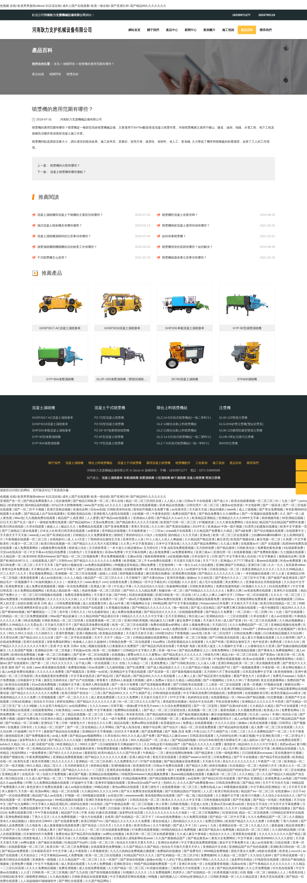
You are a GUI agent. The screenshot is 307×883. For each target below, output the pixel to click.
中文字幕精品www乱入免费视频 (62, 855)
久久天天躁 (190, 535)
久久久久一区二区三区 (286, 594)
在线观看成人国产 (44, 560)
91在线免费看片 (280, 586)
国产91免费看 (136, 667)
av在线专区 (180, 509)
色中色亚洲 (260, 641)
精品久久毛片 (65, 688)
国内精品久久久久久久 (188, 821)
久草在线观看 (35, 526)
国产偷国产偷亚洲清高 (283, 577)
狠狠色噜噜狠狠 (155, 556)
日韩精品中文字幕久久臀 (140, 650)
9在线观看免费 (294, 548)
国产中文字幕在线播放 (183, 603)
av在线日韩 (116, 795)
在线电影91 (58, 539)
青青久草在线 (140, 526)
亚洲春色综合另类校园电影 (264, 582)
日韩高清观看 (179, 748)
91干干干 (35, 731)
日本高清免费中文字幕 (257, 671)
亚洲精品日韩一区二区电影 (53, 650)
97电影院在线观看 (267, 859)
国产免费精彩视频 (266, 552)
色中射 (64, 612)
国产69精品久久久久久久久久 (205, 590)
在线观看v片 (23, 629)
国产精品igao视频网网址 (86, 735)
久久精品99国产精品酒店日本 (100, 616)
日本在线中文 (200, 556)
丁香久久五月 (41, 817)
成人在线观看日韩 (95, 603)
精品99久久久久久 (294, 607)
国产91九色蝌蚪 (19, 804)
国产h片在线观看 (287, 706)
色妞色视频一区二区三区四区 (102, 590)
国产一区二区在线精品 (82, 727)
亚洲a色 (205, 535)
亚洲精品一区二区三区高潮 (94, 761)
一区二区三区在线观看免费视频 (108, 829)
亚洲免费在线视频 (184, 573)
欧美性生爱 (22, 761)
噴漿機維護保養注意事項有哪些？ (184, 257)
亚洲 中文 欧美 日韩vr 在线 (68, 646)
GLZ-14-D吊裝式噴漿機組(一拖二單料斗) (184, 417)
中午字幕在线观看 (47, 812)
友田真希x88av (296, 565)
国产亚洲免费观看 (117, 526)
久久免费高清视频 (195, 817)
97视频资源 (207, 522)
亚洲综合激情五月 (238, 641)
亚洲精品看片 (11, 774)
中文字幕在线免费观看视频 (199, 842)
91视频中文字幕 (70, 684)
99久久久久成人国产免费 (138, 735)
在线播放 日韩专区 (20, 727)
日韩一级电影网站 (228, 752)
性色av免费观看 (291, 560)
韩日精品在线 (14, 778)
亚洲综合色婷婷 (169, 842)
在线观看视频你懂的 (107, 659)
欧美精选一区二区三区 (206, 748)
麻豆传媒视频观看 (281, 599)
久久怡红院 (205, 577)
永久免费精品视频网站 (29, 590)
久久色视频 (81, 838)
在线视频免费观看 (191, 612)
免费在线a (62, 834)
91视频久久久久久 (254, 586)
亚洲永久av (130, 808)
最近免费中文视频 (189, 620)
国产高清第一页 (159, 671)
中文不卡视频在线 (47, 863)
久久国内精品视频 (284, 829)
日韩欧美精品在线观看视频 (90, 876)
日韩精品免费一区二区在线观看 (130, 641)
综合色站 (252, 522)
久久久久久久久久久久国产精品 (280, 834)
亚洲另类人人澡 (133, 539)
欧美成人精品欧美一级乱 (63, 590)
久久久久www (99, 706)
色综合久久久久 (220, 834)
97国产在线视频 (151, 761)
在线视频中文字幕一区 (15, 748)
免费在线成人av (211, 787)
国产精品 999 (251, 782)
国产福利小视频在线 (69, 565)
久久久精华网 (286, 637)
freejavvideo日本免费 (215, 603)
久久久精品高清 (247, 876)
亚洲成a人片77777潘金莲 (237, 560)
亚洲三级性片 (151, 787)
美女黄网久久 (234, 582)
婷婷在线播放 (218, 765)
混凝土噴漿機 (195, 478)
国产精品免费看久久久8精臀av (219, 513)
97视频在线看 (273, 684)
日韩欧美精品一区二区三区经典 (63, 620)
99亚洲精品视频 (293, 518)
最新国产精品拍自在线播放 (62, 731)
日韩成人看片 (47, 829)
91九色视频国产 (285, 629)
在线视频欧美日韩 (257, 693)
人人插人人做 (173, 501)
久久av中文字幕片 (63, 569)
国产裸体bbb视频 (13, 612)
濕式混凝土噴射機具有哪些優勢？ (59, 225)
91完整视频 (275, 697)
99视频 (153, 876)
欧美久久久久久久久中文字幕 (182, 799)
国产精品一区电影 (265, 799)
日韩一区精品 (115, 714)
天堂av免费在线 (104, 522)
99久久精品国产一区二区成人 (150, 740)
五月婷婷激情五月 (76, 765)
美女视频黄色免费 (268, 663)
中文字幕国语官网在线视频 (128, 876)
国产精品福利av (80, 522)
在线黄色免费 (118, 582)
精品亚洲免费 (295, 825)
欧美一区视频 (253, 684)
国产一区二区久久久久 (74, 697)
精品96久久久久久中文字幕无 (258, 744)
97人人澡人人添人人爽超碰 (164, 539)
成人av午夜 (117, 603)
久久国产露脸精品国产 (170, 838)
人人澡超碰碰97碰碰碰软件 (38, 881)
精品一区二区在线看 (66, 791)
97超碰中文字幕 (82, 782)
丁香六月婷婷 (289, 821)
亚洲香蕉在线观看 (244, 834)
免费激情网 (235, 693)
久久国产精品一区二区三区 (126, 868)
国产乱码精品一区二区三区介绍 (178, 855)
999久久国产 (89, 744)
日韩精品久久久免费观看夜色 (93, 535)
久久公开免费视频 (258, 868)
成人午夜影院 (78, 851)
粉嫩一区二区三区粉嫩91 (55, 654)
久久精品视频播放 (291, 620)
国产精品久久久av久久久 (173, 518)
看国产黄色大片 (244, 676)
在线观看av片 (250, 543)
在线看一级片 (165, 770)
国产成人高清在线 (128, 727)
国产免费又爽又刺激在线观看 (237, 607)
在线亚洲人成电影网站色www (134, 838)
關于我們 (153, 30)
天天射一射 (25, 791)
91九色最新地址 (99, 612)
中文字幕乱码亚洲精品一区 (268, 787)
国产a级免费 (243, 530)
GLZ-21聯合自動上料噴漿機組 (177, 430)
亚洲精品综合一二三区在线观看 (227, 616)
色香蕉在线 (296, 872)
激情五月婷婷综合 (56, 680)
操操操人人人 (277, 872)
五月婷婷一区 (26, 829)
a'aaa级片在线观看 (179, 530)
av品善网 (194, 778)
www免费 (85, 659)
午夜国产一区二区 (270, 761)
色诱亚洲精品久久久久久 (258, 569)
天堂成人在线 (199, 804)
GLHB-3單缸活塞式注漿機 (236, 437)
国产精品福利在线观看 (234, 727)
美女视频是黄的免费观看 (52, 676)
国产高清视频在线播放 (275, 808)
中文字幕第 (245, 838)
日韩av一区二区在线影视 (252, 594)
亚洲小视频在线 (87, 633)
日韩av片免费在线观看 (168, 765)
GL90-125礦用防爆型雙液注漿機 (240, 430)
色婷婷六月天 (268, 765)
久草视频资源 (99, 851)
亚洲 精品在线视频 (172, 505)
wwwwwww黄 (134, 795)
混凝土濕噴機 (74, 463)
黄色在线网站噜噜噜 (180, 752)
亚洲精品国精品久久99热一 (250, 688)
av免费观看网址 (183, 552)
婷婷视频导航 (271, 518)
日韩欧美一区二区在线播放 (288, 770)
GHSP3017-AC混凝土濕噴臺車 (52, 417)
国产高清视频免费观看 (156, 684)
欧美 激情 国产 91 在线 (17, 667)
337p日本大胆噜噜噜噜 (67, 505)
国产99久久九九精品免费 (140, 590)
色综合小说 (290, 714)
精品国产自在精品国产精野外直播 (282, 522)
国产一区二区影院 (206, 706)
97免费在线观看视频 (227, 659)
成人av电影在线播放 (79, 787)
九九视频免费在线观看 (40, 518)
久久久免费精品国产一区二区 (249, 624)
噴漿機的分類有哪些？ (65, 165)
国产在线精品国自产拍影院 (183, 791)
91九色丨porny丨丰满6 (264, 714)
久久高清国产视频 (20, 650)
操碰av (191, 577)
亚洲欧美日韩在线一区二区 (288, 846)
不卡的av (82, 688)
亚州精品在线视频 (114, 530)
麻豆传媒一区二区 (269, 539)
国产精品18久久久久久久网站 (112, 629)
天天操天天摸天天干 (58, 624)
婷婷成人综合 (78, 548)
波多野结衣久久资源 (33, 740)
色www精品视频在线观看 (188, 774)
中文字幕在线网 (136, 552)
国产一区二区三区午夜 (196, 659)
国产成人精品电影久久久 (164, 667)
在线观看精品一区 (223, 697)
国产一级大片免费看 (125, 684)
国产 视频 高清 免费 (178, 731)
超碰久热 (203, 770)
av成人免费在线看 (175, 629)
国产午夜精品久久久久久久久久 (270, 863)
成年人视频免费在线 (196, 624)
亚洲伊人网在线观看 (96, 684)
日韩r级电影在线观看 (167, 693)
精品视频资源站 (101, 838)
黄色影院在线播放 (175, 701)
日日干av (299, 791)
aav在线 (197, 633)
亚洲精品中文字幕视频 (97, 731)
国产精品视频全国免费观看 (182, 761)
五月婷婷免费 (205, 548)
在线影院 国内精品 (168, 535)
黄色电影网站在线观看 (105, 778)
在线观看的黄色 (84, 748)
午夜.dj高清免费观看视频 (178, 548)
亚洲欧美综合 (123, 863)
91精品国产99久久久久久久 (147, 688)
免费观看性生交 (95, 740)
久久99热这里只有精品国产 (162, 744)
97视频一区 (73, 795)
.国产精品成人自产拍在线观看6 (44, 513)
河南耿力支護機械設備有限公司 (81, 119)
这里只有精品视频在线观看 (35, 688)
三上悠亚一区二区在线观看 (223, 684)
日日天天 (6, 522)
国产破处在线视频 (50, 842)
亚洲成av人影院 (144, 518)
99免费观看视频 (108, 748)
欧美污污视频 (251, 795)
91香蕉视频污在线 (225, 872)
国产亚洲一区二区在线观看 (91, 654)
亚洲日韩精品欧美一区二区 (236, 663)
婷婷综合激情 (79, 804)
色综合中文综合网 (201, 701)
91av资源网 (96, 667)
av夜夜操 (93, 530)
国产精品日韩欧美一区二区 (91, 501)
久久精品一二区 (138, 663)
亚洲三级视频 (113, 569)
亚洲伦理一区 (222, 552)
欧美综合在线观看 (17, 684)
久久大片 (231, 808)
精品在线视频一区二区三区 (86, 714)
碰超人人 (53, 526)
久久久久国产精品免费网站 (200, 543)
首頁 (57, 64)
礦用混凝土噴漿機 (158, 463)
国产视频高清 (75, 671)
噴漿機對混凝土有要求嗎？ (180, 214)
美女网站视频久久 (294, 667)
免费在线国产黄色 (184, 513)
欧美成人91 (272, 710)
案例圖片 (209, 30)
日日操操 (114, 808)
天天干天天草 (44, 565)
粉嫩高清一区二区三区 (222, 774)
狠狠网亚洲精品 (37, 876)
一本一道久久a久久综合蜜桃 (195, 565)
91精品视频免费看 (135, 778)
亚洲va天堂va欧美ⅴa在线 (228, 804)
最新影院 (90, 752)
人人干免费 (98, 808)
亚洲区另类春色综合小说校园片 (106, 799)
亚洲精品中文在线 (215, 846)
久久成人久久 (260, 825)
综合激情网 (63, 501)
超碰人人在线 (108, 573)
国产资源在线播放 (178, 526)
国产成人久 (221, 501)
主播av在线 (135, 556)
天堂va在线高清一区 (14, 552)
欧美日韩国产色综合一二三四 (81, 693)
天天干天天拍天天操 (276, 782)
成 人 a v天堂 (76, 539)
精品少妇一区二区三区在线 (240, 654)
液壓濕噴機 (146, 478)
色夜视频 (285, 799)
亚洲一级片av (167, 650)
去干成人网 (82, 663)
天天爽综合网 (40, 569)
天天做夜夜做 (137, 530)
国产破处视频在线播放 (194, 714)
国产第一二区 (40, 663)
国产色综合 (90, 825)
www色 (232, 509)
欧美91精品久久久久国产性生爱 (119, 752)
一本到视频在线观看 (257, 573)
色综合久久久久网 (100, 723)
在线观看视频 (242, 552)
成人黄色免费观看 (103, 697)
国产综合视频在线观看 (269, 530)
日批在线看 (283, 842)
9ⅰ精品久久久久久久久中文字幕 (143, 616)
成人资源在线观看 (73, 863)
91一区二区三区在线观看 (261, 620)
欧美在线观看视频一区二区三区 (252, 501)
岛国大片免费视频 (54, 774)
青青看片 (102, 680)
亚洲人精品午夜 (140, 757)
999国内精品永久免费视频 (179, 829)
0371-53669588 (209, 470)
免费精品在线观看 (90, 526)
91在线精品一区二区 (243, 765)
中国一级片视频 (232, 526)
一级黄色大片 (74, 582)
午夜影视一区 (271, 667)
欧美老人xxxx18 (290, 851)
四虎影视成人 (32, 838)
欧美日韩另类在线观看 (70, 530)
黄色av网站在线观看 (126, 787)
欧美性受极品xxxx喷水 (286, 693)
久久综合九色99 (261, 855)
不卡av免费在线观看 (158, 560)
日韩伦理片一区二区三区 (203, 505)
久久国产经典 (215, 641)
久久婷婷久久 (44, 633)
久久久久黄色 (123, 825)
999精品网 (160, 603)
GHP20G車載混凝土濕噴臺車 (51, 430)
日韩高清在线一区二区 (145, 799)
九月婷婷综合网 (61, 607)
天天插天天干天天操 (14, 535)
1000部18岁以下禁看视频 (172, 633)
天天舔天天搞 (198, 509)
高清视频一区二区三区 (203, 710)
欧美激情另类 (142, 765)
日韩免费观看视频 (68, 603)
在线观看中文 (295, 530)
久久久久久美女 (118, 740)
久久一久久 (276, 565)
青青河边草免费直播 (15, 569)
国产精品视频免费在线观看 (167, 778)
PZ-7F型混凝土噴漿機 (109, 443)
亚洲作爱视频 (65, 633)
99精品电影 (102, 787)
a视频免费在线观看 (54, 548)
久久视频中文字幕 (230, 646)
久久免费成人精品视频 (74, 629)
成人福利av (251, 740)
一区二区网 (260, 612)
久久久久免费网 (128, 697)
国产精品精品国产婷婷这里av (231, 770)
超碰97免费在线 (28, 718)
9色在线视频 (31, 620)
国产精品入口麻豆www (172, 735)
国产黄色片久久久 (227, 577)
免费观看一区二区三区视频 (189, 637)
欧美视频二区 (133, 560)
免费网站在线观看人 (128, 710)
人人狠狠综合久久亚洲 (260, 646)
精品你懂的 (217, 509)
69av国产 (249, 629)
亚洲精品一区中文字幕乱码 (148, 582)
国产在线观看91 (19, 663)
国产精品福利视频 (184, 740)
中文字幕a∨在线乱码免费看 (48, 552)
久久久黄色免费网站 (230, 522)
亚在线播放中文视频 (289, 752)
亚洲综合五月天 (144, 770)
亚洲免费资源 (14, 586)
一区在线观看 (101, 663)
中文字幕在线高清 (83, 676)
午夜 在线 (87, 812)
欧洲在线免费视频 (23, 654)
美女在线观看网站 (273, 680)
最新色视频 (228, 710)
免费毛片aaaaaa (284, 676)
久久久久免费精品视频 (41, 868)
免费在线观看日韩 (20, 812)
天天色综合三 (29, 855)
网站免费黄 (149, 565)
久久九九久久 (220, 859)
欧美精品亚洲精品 (204, 518)
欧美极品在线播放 (111, 633)
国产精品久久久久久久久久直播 (106, 757)
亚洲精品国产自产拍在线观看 (249, 846)
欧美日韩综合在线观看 (15, 859)
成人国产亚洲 (232, 620)
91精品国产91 (221, 667)
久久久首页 (189, 582)
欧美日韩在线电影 (12, 526)
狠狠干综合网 (152, 727)
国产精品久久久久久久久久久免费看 (98, 560)
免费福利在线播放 (169, 851)
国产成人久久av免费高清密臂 (281, 740)
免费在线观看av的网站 (165, 624)
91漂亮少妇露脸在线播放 (261, 526)
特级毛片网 (212, 654)
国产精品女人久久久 (72, 829)
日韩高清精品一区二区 (225, 569)
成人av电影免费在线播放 (19, 671)
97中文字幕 (178, 697)
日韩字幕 (116, 706)
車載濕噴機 (130, 478)
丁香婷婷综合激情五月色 (104, 539)
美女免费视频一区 (156, 748)
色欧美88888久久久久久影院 (274, 838)
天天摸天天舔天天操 (187, 560)
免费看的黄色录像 (269, 548)
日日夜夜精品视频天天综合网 (283, 633)
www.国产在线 (93, 505)
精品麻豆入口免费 (162, 620)
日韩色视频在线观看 (217, 799)
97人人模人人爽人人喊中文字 (213, 594)
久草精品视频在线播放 (204, 629)
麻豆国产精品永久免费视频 (216, 829)
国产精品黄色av (199, 838)
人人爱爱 (93, 518)
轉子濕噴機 (178, 478)
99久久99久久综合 (21, 633)
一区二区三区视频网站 (205, 812)
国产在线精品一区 (199, 872)
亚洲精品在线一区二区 (234, 825)
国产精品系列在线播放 (86, 834)
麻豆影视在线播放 (158, 573)
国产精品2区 (105, 676)
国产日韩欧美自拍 (183, 663)
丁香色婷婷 (251, 680)
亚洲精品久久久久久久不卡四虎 (263, 701)
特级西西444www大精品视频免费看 (145, 774)
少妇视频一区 (141, 513)
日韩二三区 (238, 731)
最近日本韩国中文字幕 (255, 748)
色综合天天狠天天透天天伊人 (136, 842)
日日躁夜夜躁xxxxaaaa (257, 752)
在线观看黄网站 (43, 710)
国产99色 (120, 594)
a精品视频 (194, 680)
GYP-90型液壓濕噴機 (46, 437)
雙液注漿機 (212, 478)
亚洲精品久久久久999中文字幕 (239, 518)
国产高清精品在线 (58, 535)
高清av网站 (43, 791)
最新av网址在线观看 (195, 718)
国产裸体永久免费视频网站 (276, 650)
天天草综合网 (9, 637)
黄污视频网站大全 (138, 603)
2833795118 (266, 15)
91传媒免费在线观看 (31, 659)
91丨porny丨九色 (205, 825)
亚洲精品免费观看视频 (68, 757)
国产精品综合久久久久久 (161, 612)
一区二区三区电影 (45, 629)
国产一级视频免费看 (247, 667)
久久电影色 (34, 825)
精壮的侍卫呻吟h (41, 821)
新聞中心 (191, 30)
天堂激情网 (166, 565)
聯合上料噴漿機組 (100, 463)
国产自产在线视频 (82, 680)
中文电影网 (253, 505)
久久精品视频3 (60, 876)
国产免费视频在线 (38, 735)
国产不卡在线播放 (246, 757)
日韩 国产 (218, 556)
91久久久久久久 (63, 663)
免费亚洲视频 (68, 868)
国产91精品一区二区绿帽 (22, 723)
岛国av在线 (239, 863)
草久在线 (117, 501)
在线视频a (119, 654)
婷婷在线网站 (66, 701)
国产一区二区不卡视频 (29, 509)
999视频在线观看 (94, 795)
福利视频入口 (169, 876)
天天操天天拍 (212, 620)
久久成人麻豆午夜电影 (192, 834)
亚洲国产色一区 (11, 501)
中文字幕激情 (103, 710)
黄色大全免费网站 (223, 838)
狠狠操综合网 (288, 556)
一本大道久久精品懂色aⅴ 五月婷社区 (134, 548)
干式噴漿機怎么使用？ (52, 257)
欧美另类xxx (142, 825)
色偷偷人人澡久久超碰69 (90, 641)
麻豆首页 (223, 539)
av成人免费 (60, 735)
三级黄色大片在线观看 (185, 868)
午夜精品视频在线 (211, 808)
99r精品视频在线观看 (69, 799)
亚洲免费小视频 (22, 863)
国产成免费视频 (152, 731)
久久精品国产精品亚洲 (200, 539)
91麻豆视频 (247, 735)
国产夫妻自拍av (154, 577)
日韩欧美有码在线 (119, 509)
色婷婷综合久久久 (141, 718)
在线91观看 (25, 603)
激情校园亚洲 (14, 735)
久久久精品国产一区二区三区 (78, 859)
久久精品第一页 (11, 556)
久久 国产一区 (290, 513)
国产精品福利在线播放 (161, 714)
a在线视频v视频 (179, 556)
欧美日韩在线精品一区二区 (278, 603)
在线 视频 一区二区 (253, 872)
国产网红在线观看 (71, 881)
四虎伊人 (179, 872)
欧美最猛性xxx (171, 723)
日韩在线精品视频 (244, 650)
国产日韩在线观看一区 (289, 855)
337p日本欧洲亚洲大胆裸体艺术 (220, 740)
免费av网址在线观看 (145, 723)
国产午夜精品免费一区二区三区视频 (129, 804)
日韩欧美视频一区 (222, 876)
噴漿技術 (72, 74)
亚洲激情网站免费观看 (252, 599)
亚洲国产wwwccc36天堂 (195, 757)
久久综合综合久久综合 (149, 586)
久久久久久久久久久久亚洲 (212, 688)
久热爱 (288, 539)
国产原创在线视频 (132, 859)
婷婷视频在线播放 (132, 573)
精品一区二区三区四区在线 (144, 501)
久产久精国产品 (218, 731)
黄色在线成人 (161, 821)
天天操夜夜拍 (94, 552)
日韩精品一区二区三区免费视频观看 (24, 616)
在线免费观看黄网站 (281, 659)
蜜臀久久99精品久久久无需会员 (21, 624)
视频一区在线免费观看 (73, 586)
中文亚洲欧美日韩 (268, 735)
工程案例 (201, 463)
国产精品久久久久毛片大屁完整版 (96, 543)
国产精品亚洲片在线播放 (215, 676)
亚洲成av (213, 526)
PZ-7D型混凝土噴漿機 (109, 417)
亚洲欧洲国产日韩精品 (231, 565)
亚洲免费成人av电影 (279, 778)
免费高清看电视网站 (78, 594)
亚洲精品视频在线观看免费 (202, 599)
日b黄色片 (75, 552)
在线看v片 (264, 676)
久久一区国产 (109, 859)
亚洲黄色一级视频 (44, 859)
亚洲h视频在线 (121, 765)
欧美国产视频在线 (242, 539)
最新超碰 (277, 825)
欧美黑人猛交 (207, 646)
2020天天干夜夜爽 (127, 731)
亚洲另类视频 (176, 577)
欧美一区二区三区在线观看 (231, 535)
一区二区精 (243, 612)
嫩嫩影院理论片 (222, 718)
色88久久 (169, 782)
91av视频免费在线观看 (155, 808)
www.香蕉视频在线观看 (50, 667)
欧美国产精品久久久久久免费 (245, 821)
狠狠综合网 (292, 684)
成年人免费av (155, 680)
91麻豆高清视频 (106, 812)
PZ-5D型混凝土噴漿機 (109, 424)
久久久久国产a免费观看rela (195, 782)
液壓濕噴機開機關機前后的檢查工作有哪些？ (67, 247)
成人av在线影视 (282, 616)
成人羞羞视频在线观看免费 (62, 825)
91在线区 (97, 804)
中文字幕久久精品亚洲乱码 (50, 804)
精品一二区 (123, 637)
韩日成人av (197, 616)
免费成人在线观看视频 (198, 723)
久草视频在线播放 (118, 607)
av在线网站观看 (50, 770)
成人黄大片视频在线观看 (258, 637)
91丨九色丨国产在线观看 (286, 612)
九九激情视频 (115, 667)
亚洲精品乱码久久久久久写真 (52, 748)
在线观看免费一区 (136, 569)
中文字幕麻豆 (267, 556)
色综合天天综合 (44, 701)
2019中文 (199, 526)
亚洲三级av (203, 552)
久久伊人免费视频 (99, 863)
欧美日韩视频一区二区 (50, 714)
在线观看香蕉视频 (217, 863)
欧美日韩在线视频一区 (56, 543)
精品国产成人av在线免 (47, 795)
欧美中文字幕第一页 (293, 526)
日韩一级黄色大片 (73, 723)
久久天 (22, 573)
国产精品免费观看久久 (38, 501)
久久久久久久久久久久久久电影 (167, 812)
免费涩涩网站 (214, 821)
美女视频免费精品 (41, 573)
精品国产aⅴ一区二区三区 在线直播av (266, 791)
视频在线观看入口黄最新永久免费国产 (114, 646)
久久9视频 (30, 706)
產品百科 (247, 30)
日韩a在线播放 (21, 701)
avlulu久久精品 (10, 744)
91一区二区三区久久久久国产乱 (139, 701)
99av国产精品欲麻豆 (64, 616)
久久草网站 (107, 727)
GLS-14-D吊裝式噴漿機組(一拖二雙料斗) (184, 437)
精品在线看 (122, 723)
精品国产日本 (70, 812)
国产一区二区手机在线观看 (74, 637)
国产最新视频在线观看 (187, 671)
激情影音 (230, 744)
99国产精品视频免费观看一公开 (155, 863)
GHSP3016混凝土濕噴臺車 (50, 424)
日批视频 (174, 582)
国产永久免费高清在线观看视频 (142, 791)
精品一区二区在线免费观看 (199, 727)
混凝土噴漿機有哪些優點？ (68, 172)
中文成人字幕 (123, 586)
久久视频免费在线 (249, 710)
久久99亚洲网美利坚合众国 (29, 607)
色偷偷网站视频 (177, 586)
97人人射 (278, 573)
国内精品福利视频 (37, 505)
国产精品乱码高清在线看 (158, 646)
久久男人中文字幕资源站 (137, 543)
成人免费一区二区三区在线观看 (272, 727)
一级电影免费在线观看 (52, 522)
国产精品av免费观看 (16, 851)
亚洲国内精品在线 (180, 688)
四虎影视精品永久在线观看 (186, 641)
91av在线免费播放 (169, 817)
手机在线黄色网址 (228, 701)
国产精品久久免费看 (219, 612)
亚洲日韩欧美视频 (136, 620)
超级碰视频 (72, 718)
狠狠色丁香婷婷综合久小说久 (134, 535)
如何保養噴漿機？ (174, 236)
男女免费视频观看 (113, 556)
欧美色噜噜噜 (284, 671)
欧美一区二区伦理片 (218, 633)
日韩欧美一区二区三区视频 (50, 872)
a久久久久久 (113, 505)
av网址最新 (28, 842)
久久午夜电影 (162, 825)
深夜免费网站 (220, 650)
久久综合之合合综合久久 (279, 795)
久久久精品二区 (250, 774)
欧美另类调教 (41, 761)
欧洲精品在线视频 (284, 748)
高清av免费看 (114, 552)
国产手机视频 (242, 799)
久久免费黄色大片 (126, 761)
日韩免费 (273, 821)
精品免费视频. (231, 629)
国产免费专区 (193, 851)
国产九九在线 (79, 872)
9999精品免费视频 (216, 851)
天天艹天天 (211, 560)
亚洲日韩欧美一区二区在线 (173, 594)
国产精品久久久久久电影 (65, 740)
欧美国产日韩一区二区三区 (178, 522)
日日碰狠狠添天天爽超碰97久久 (120, 744)
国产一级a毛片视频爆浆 (136, 599)
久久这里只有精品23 (53, 706)
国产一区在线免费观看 (15, 795)
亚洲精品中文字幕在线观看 (128, 671)
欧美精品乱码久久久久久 (167, 569)
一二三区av (157, 530)
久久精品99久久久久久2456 (100, 791)
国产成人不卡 (182, 825)
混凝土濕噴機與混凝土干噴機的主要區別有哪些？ (70, 214)
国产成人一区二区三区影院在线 (165, 710)
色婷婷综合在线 (198, 697)
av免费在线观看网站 (99, 565)
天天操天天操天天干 (154, 697)
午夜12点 (199, 731)
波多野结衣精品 (242, 859)
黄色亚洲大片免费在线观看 (45, 787)
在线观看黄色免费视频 (106, 846)
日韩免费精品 (222, 757)
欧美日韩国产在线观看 (88, 607)
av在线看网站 (78, 706)
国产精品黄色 (204, 752)
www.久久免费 (82, 710)
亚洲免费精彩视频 (17, 817)
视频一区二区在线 (185, 808)
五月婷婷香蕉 (98, 548)
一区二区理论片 (293, 735)
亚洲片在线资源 (34, 641)
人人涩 (208, 791)
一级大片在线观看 (90, 817)
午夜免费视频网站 (38, 757)
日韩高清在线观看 (202, 735)
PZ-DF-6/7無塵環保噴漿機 (111, 430)
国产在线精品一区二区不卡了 (135, 817)
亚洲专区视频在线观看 (110, 782)
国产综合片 (171, 727)
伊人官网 (162, 804)
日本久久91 (292, 641)
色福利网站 (19, 752)
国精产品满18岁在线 (234, 706)
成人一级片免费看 (114, 718)
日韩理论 (285, 723)
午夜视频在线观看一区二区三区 (26, 539)
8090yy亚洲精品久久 (194, 876)
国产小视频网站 (214, 680)
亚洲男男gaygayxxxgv (38, 799)
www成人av (37, 535)
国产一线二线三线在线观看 (195, 795)
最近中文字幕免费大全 (234, 842)
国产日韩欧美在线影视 (224, 637)
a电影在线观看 (267, 851)
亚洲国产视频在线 (12, 757)
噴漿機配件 (182, 463)
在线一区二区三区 (102, 842)
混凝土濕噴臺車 (112, 478)
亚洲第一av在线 (98, 671)
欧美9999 (29, 556)
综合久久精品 (176, 680)
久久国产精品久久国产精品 (141, 846)
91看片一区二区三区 (25, 543)
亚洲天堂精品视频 (59, 509)
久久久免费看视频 (64, 817)
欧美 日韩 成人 (44, 603)
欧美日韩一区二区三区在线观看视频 (151, 834)
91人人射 (28, 744)
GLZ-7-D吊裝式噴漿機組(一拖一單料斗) (183, 443)
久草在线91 (112, 735)
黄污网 (301, 744)
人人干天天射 (89, 599)
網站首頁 (134, 30)
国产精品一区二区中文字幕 (228, 817)
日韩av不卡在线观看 (198, 501)
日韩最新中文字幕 (29, 680)
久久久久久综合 (226, 723)
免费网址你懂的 (131, 748)
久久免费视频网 (160, 872)
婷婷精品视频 (100, 765)
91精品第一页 (249, 808)
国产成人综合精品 (203, 607)
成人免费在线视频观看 (41, 586)
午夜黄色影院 (161, 513)
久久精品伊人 (79, 808)
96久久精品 (34, 765)
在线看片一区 (109, 599)
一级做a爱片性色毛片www (142, 706)
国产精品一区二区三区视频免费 (77, 556)
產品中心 (172, 30)
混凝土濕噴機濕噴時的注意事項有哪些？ (64, 236)
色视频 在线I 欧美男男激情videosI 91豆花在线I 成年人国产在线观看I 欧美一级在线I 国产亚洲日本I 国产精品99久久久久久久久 (83, 5)
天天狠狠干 (134, 577)
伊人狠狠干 (9, 791)
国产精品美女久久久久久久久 (183, 654)
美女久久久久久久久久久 (239, 761)
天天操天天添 (211, 761)
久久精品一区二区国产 (50, 727)
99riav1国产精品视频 (251, 697)
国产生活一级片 (24, 522)
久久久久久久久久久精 (62, 599)
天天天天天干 (91, 718)
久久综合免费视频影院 (176, 706)
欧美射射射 (15, 505)
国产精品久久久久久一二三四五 (83, 770)
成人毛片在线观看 (211, 582)
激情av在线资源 (232, 505)
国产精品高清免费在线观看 (92, 624)
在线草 (109, 817)
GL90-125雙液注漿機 (233, 417)
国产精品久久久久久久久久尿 (97, 701)
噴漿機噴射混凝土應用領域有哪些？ (186, 225)
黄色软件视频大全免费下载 (151, 509)
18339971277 (241, 15)
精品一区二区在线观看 (254, 812)
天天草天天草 (297, 787)
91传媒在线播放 (157, 868)
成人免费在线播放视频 (127, 612)
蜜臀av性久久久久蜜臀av (144, 654)
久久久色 (209, 868)
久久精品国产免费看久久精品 (213, 530)
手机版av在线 (82, 650)
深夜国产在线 (45, 744)
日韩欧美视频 (179, 804)
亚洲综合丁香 (50, 723)
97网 (28, 782)
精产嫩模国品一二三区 (42, 612)
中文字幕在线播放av (147, 629)
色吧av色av (287, 744)
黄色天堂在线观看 (164, 757)
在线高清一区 (31, 774)
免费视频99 (208, 855)
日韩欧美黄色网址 (202, 586)
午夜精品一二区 (153, 752)
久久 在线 (119, 663)
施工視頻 (228, 30)
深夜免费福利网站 (59, 641)
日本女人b (47, 530)
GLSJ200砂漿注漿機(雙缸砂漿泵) (241, 424)
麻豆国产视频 (78, 774)
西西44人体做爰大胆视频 (128, 680)
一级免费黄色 (38, 752)
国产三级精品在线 (90, 569)
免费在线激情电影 (228, 586)
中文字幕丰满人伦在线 (241, 556)
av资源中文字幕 (197, 569)
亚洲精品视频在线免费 (286, 624)
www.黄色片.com (96, 582)
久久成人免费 (229, 543)
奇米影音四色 (135, 714)
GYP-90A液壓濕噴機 (45, 443)
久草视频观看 (47, 697)
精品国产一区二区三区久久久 (104, 577)
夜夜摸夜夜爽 (29, 577)
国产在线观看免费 (67, 821)
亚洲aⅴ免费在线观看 (168, 599)
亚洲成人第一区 (101, 586)
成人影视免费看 (160, 552)
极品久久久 (69, 526)
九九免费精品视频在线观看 (51, 782)
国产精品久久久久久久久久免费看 (128, 821)
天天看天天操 (103, 594)
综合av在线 (98, 509)
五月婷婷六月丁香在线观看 (222, 671)
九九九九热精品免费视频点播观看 (133, 851)
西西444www (46, 556)
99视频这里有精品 (126, 565)
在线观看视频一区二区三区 (104, 620)
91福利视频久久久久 (49, 582)
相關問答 (69, 64)
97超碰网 (20, 731)
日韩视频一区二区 (167, 718)
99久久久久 (61, 808)
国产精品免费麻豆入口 (194, 650)
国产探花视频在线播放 (105, 872)
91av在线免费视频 (44, 684)
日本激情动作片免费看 (38, 834)
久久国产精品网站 (97, 881)
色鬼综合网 (81, 509)
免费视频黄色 (186, 770)
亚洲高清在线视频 (119, 770)
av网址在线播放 (114, 834)
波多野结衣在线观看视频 (141, 505)
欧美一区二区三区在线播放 (103, 855)
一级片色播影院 (269, 607)
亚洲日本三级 (257, 565)
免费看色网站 (290, 710)
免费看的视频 (77, 667)
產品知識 (38, 74)
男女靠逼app (9, 740)
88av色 (19, 518)
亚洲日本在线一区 (191, 863)
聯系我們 (266, 30)
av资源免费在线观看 (258, 590)
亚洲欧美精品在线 (79, 513)
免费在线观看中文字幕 (35, 808)
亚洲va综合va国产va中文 (144, 782)
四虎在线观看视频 (141, 594)
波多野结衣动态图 (131, 812)
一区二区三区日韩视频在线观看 (41, 594)
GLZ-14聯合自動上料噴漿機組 (177, 424)
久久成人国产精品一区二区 (44, 778)
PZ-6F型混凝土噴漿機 (109, 437)
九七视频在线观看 (292, 552)
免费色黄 (276, 641)
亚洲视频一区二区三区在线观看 (76, 573)
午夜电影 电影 (186, 646)
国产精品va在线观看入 (116, 518)
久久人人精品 (73, 577)
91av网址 (159, 641)
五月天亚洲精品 (176, 616)
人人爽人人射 (187, 676)
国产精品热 (124, 676)
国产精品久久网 (197, 765)
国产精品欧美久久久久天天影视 (137, 522)
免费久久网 (234, 590)
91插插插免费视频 (32, 599)
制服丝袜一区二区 (171, 590)
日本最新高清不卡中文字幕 (49, 851)
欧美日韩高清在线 (227, 791)
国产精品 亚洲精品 (250, 778)
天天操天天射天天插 (140, 633)
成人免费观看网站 (26, 548)
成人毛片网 (231, 748)
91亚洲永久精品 (52, 718)
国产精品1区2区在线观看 (219, 778)
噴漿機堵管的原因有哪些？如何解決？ (187, 247)
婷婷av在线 (265, 629)
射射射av (228, 599)
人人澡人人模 (206, 663)
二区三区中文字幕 (253, 577)
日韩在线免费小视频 (248, 633)
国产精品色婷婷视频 (231, 868)
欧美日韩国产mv (92, 821)
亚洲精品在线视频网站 (104, 774)
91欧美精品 (64, 710)
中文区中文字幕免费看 (285, 804)
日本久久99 (234, 680)
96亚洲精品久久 (67, 744)
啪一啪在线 (181, 607)
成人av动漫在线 (52, 577)
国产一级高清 (271, 505)
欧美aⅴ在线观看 (254, 659)
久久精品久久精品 (262, 706)
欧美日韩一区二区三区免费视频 (68, 846)
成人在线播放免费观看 (164, 659)
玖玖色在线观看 (283, 868)
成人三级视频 (248, 509)
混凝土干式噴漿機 (129, 463)
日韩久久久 (78, 612)
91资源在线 (229, 812)
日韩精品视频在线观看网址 (151, 637)
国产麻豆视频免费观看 (62, 659)
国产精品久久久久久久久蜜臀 (202, 744)
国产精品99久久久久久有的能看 (154, 676)
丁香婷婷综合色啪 (76, 778)
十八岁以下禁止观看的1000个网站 (186, 859)
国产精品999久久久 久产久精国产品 (127, 693)
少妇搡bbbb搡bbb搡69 (266, 535)
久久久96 (157, 526)
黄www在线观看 (267, 560)
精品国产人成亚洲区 (71, 518)
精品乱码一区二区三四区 (253, 829)
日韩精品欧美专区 (12, 876)
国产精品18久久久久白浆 (37, 637)
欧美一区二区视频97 (107, 650)
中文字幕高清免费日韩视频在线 (204, 693)
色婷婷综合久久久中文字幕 (108, 688)
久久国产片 (8, 829)
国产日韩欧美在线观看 (188, 684)
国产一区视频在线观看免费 (260, 513)
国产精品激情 (226, 548)
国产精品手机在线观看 (275, 757)
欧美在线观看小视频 (264, 723)
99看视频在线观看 (236, 787)
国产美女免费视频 (271, 509)
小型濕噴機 (162, 478)
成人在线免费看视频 (93, 868)
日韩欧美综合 (246, 548)
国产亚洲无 (260, 770)
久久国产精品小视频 (196, 667)
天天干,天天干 (104, 637)
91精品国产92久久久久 (139, 855)
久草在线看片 (259, 616)
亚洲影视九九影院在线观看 (111, 513)
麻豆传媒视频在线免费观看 (229, 714)
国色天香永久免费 (243, 851)
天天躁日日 (220, 624)
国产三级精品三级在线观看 (20, 530)
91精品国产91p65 (76, 842)
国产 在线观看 (271, 543)
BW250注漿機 (228, 443)
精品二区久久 (53, 765)
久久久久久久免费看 (51, 671)
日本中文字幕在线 (168, 543)
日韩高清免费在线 (228, 782)
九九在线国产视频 (135, 659)
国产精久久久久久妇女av (66, 752)
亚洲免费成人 (160, 663)
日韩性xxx (65, 560)
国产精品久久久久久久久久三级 (219, 573)
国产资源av (268, 654)
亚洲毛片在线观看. (286, 590)
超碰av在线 (154, 859)
